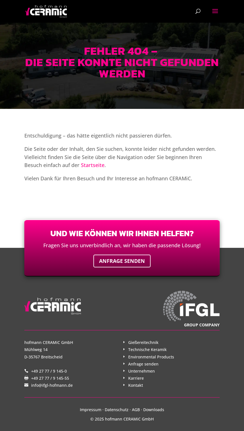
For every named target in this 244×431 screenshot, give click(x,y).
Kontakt (135, 385)
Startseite (92, 165)
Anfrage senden (122, 260)
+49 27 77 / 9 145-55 (50, 378)
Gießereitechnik (143, 342)
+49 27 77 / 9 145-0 (49, 371)
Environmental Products (151, 357)
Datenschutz (117, 409)
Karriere (136, 378)
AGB (136, 409)
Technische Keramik (147, 349)
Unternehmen (141, 371)
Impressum (90, 409)
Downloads (153, 409)
